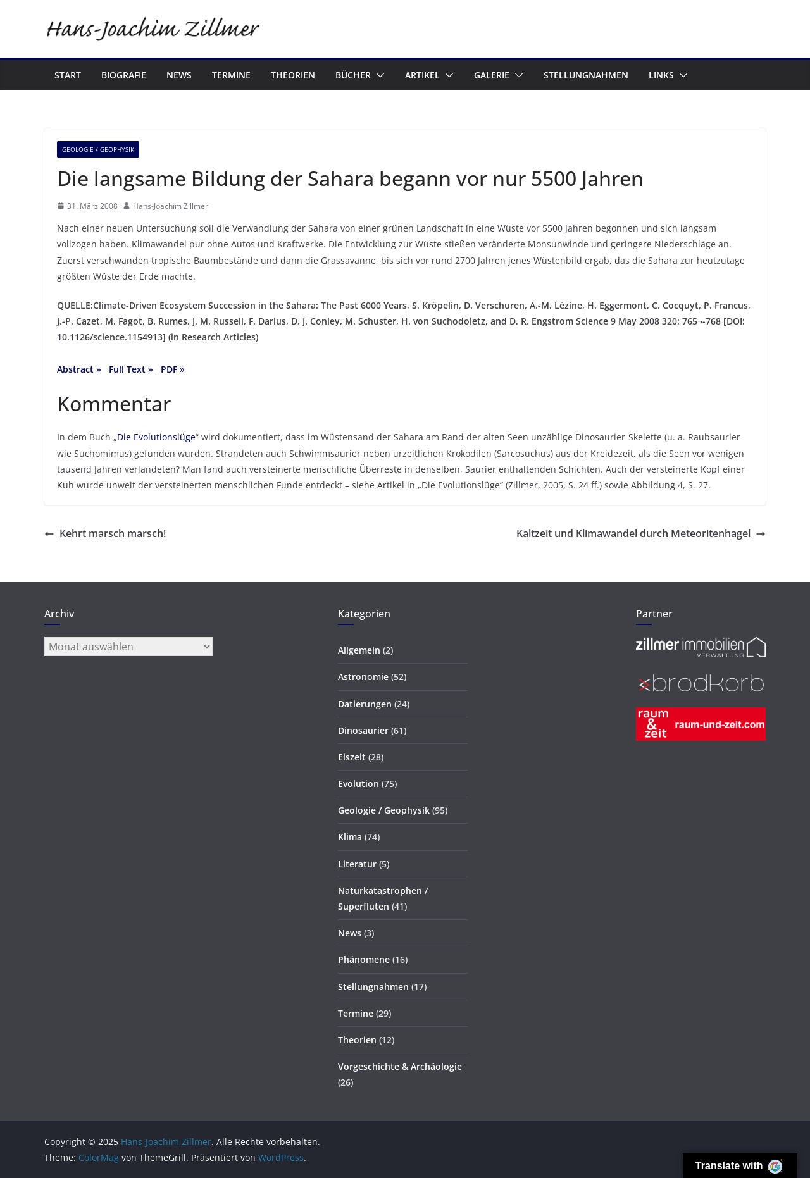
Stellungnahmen (586, 75)
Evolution (358, 784)
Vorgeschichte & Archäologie (400, 1066)
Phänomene (364, 959)
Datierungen (365, 704)
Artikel (422, 75)
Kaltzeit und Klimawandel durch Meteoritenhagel (641, 533)
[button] (378, 75)
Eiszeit (352, 757)
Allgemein (359, 650)
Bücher (353, 75)
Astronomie (363, 677)
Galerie (491, 75)
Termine (231, 75)
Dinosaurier (363, 730)
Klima (350, 837)
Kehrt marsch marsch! (105, 533)
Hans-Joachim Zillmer (170, 206)
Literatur (357, 864)
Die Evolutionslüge (156, 437)
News (179, 75)
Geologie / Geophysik (98, 149)
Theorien (293, 75)
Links (661, 75)
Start (67, 75)
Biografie (123, 75)
